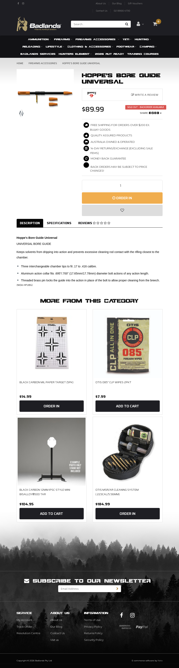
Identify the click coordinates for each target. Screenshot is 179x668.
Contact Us (101, 11)
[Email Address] (86, 588)
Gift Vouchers (135, 3)
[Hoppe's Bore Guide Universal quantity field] (122, 185)
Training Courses (143, 53)
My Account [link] (24, 620)
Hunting (143, 39)
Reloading (33, 46)
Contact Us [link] (57, 633)
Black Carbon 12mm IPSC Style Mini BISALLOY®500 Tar (44, 491)
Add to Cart (127, 406)
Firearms (63, 39)
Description (30, 223)
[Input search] (97, 24)
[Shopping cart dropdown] (155, 24)
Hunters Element (75, 53)
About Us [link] (56, 620)
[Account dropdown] (140, 24)
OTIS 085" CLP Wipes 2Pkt (113, 382)
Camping (148, 46)
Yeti (127, 39)
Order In (122, 198)
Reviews (94, 223)
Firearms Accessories (97, 39)
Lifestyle (55, 46)
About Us (101, 3)
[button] (122, 210)
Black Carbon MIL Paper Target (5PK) (46, 382)
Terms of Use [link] (92, 620)
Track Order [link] (24, 626)
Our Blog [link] (56, 626)
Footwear (126, 46)
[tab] (30, 223)
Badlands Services (38, 53)
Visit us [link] (54, 639)
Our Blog (117, 3)
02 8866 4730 (122, 11)
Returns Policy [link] (93, 633)
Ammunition (39, 39)
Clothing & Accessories (90, 46)
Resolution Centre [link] (28, 633)
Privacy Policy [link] (93, 626)
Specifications (59, 223)
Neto (160, 660)
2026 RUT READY (109, 53)
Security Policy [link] (94, 639)
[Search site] (127, 24)
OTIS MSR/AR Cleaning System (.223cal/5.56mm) (117, 491)
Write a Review (144, 95)
